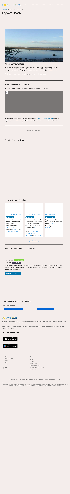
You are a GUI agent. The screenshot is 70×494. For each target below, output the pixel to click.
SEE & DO (60, 4)
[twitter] (6, 368)
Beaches (15, 229)
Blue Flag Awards (12, 231)
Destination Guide (8, 358)
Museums (38, 235)
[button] (66, 5)
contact (32, 361)
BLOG (43, 4)
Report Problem (13, 273)
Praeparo (35, 379)
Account (32, 359)
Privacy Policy (33, 363)
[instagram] (4, 368)
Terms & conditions (35, 365)
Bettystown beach (55, 70)
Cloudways (57, 379)
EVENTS (51, 4)
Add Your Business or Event (37, 367)
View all (34, 240)
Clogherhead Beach (53, 214)
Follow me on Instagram (13, 309)
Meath (11, 9)
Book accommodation (45, 309)
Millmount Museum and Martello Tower (41, 214)
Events (6, 362)
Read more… (10, 227)
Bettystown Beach (13, 214)
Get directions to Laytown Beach (17, 113)
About (31, 356)
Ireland (5, 9)
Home (26, 4)
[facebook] (9, 368)
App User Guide (34, 369)
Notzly (47, 379)
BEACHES (35, 4)
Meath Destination (16, 120)
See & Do (6, 364)
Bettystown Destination (44, 118)
